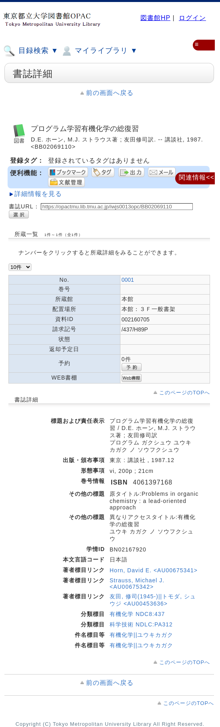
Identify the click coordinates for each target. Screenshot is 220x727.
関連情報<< (196, 177)
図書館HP (155, 17)
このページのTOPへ (184, 393)
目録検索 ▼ (30, 51)
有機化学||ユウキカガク (141, 635)
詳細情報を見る (38, 193)
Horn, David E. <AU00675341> (154, 570)
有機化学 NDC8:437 (137, 614)
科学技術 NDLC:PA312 (141, 624)
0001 (128, 280)
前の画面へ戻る (110, 92)
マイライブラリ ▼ (99, 51)
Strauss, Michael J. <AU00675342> (137, 583)
